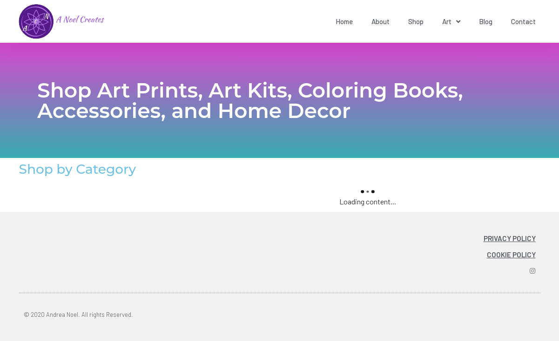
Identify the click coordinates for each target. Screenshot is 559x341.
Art (451, 21)
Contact (523, 21)
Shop (416, 21)
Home (344, 21)
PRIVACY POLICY (510, 238)
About (380, 21)
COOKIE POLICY (511, 254)
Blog (485, 21)
